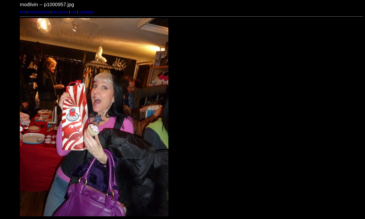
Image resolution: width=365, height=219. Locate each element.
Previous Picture (39, 12)
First (23, 12)
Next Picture (60, 12)
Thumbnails (86, 12)
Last (73, 12)
